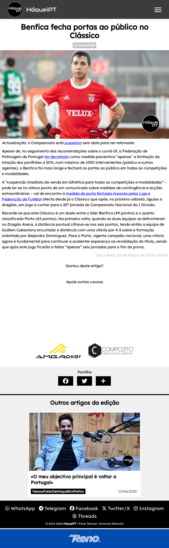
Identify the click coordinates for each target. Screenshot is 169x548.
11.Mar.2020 (84, 45)
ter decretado (56, 156)
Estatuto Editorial (111, 523)
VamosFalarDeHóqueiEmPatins (58, 491)
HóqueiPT (69, 523)
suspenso (72, 142)
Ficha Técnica (88, 523)
